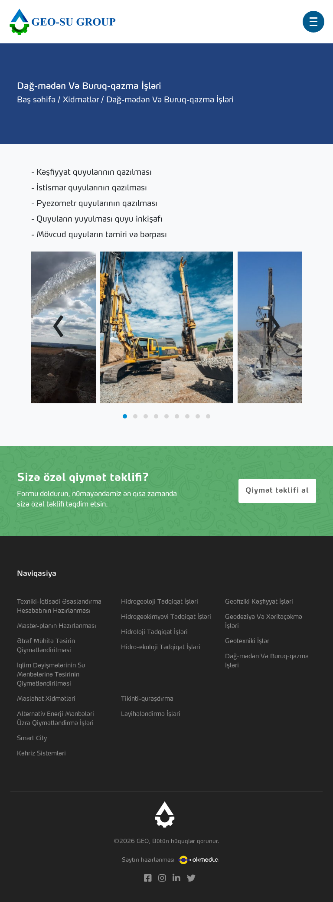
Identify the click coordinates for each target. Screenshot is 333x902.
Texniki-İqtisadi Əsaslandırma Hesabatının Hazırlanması (59, 606)
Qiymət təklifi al (277, 490)
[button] (125, 416)
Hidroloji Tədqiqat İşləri (154, 632)
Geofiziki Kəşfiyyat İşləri (259, 602)
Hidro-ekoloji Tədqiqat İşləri (160, 647)
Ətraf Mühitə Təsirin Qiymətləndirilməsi (46, 646)
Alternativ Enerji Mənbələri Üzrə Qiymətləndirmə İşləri (55, 718)
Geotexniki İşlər (247, 641)
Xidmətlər (82, 100)
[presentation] (58, 327)
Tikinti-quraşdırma (147, 699)
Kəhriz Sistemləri (41, 754)
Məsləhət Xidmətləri (46, 699)
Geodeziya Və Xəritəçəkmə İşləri (263, 621)
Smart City (32, 738)
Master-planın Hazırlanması (56, 626)
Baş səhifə (37, 100)
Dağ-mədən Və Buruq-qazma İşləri (267, 661)
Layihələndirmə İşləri (150, 714)
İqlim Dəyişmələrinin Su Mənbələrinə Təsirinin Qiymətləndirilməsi (51, 675)
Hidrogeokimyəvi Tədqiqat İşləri (166, 617)
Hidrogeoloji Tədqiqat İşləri (159, 602)
